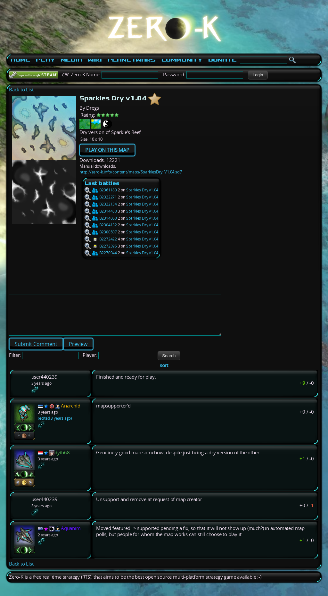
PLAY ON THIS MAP (107, 150)
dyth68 (62, 460)
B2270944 (101, 253)
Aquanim (71, 536)
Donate (222, 60)
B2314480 (101, 211)
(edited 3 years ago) (55, 426)
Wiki (95, 60)
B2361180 (101, 190)
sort (164, 373)
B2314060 (101, 218)
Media (71, 60)
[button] (257, 75)
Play (45, 60)
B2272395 (101, 246)
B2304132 (101, 225)
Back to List (21, 90)
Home (20, 60)
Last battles (102, 183)
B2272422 (101, 239)
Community (181, 60)
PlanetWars (132, 60)
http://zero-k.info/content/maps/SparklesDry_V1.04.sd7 (130, 172)
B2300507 (101, 232)
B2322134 (101, 204)
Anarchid (70, 413)
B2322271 (101, 197)
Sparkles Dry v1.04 (142, 190)
